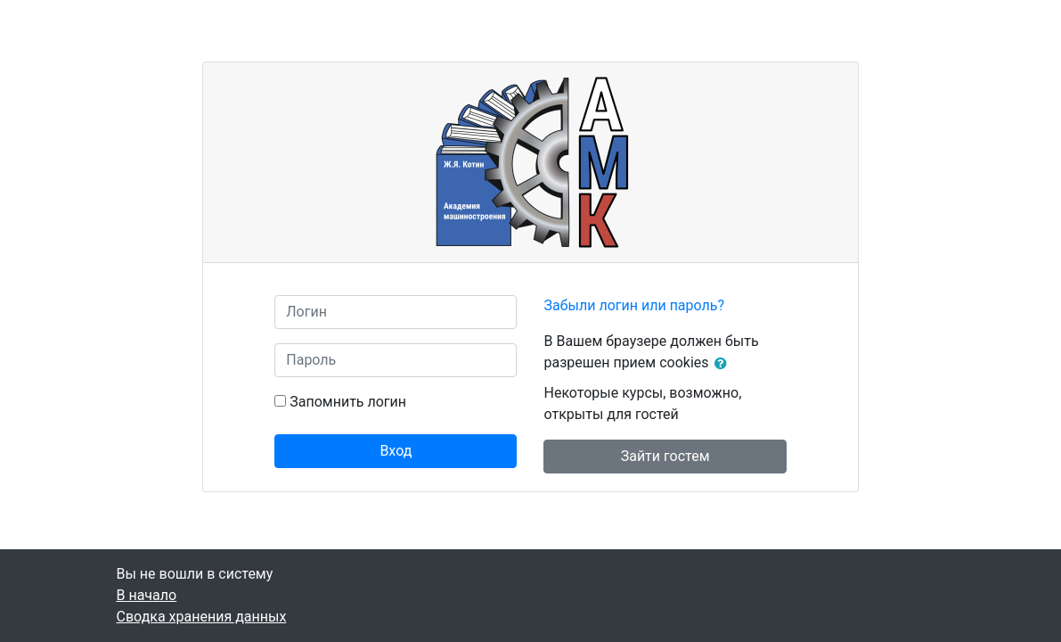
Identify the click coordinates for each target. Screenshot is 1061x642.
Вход (396, 450)
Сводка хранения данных (202, 616)
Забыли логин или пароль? (633, 305)
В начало (147, 595)
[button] (724, 363)
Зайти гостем (665, 456)
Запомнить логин (348, 401)
